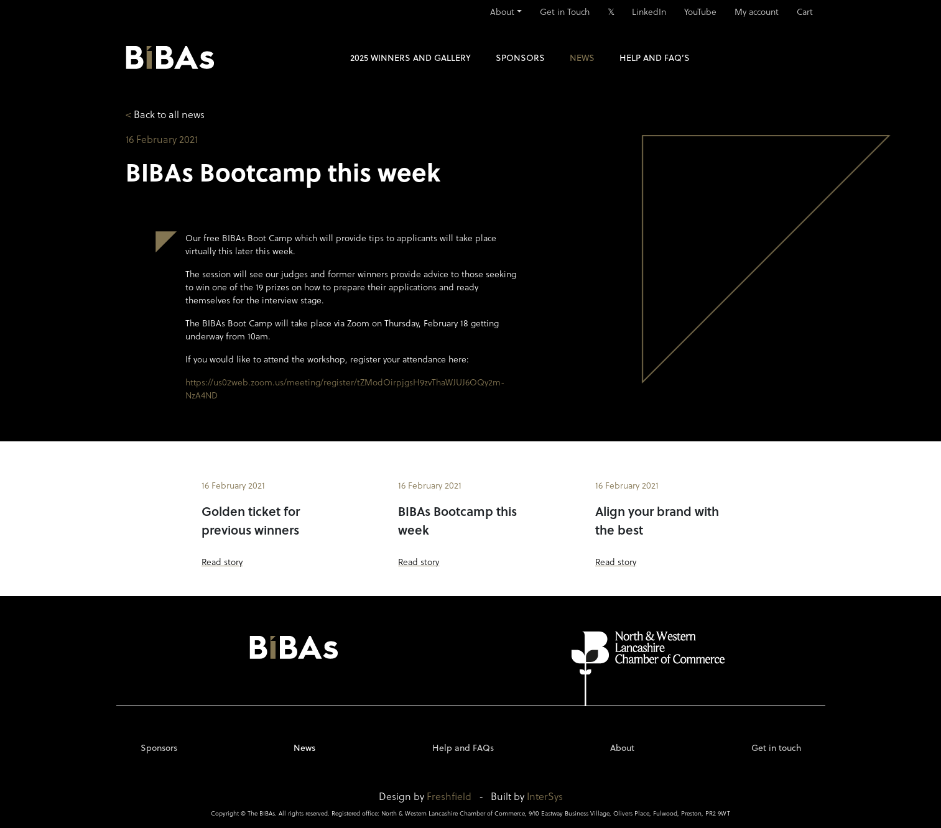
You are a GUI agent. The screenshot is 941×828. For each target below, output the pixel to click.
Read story (222, 561)
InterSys (545, 796)
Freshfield (449, 796)
